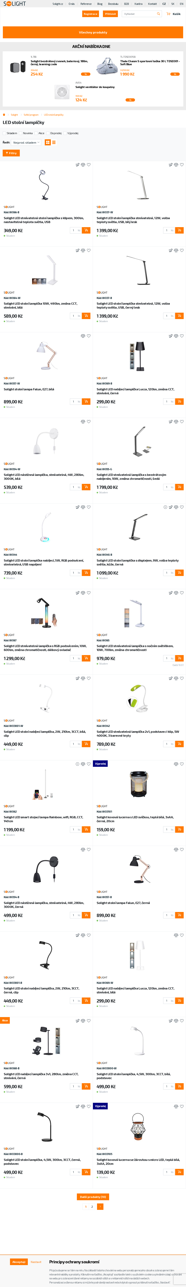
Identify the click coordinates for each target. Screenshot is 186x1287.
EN (181, 3)
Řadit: (6, 142)
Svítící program (31, 114)
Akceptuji (19, 1261)
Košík (173, 13)
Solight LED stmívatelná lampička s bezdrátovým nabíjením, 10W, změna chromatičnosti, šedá (131, 476)
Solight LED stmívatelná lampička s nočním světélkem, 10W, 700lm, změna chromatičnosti (135, 648)
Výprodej (72, 133)
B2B (126, 3)
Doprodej (55, 133)
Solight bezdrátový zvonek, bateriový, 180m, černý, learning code (59, 62)
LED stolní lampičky (53, 114)
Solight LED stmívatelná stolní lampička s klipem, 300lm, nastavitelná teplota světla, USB (44, 220)
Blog (99, 3)
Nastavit (36, 1261)
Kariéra (138, 3)
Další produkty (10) (93, 1196)
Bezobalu (113, 3)
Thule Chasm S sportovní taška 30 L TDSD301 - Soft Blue (150, 62)
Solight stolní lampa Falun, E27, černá (123, 903)
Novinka (27, 133)
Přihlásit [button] (110, 13)
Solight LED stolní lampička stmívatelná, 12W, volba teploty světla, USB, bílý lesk (133, 220)
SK (172, 3)
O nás (72, 3)
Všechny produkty (93, 32)
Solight (14, 114)
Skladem (12, 133)
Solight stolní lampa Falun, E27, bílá (29, 389)
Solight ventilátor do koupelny (94, 87)
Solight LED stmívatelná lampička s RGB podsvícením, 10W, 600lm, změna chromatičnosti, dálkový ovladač (45, 648)
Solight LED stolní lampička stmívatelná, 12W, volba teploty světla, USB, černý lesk (133, 305)
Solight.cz (58, 3)
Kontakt (152, 3)
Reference (86, 3)
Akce (41, 133)
